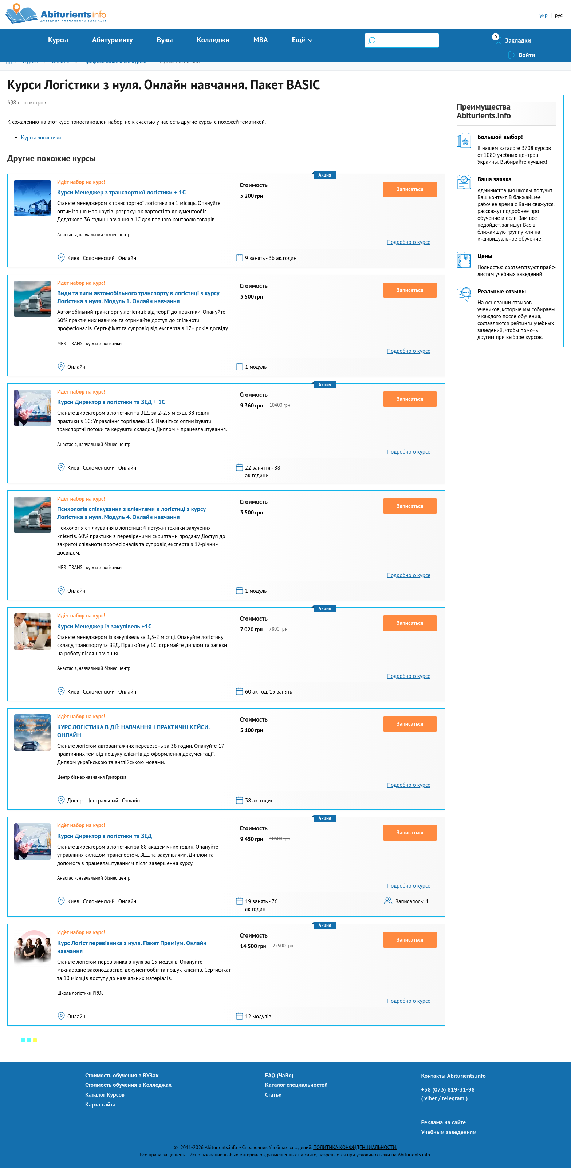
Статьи (273, 1094)
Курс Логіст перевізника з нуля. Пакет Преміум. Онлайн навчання (131, 947)
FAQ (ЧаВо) (279, 1075)
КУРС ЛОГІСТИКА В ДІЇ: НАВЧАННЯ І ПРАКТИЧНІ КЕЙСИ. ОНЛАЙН (133, 731)
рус (559, 15)
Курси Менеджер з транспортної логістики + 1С (121, 192)
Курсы (58, 39)
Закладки (479, 40)
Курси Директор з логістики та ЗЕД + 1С (111, 402)
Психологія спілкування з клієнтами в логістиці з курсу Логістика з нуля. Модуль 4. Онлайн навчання (131, 513)
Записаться (410, 189)
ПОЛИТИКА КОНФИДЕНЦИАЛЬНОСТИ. (355, 1147)
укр (544, 15)
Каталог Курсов (105, 1094)
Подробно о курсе (408, 241)
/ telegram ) (453, 1098)
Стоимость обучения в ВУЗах (122, 1075)
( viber (429, 1098)
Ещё (298, 39)
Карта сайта (100, 1104)
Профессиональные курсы (114, 61)
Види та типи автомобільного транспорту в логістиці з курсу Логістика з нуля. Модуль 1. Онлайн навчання (138, 297)
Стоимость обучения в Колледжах (128, 1084)
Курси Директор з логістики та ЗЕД (104, 836)
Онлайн (60, 61)
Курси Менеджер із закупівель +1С (104, 626)
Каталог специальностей (296, 1084)
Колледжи (213, 39)
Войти (527, 40)
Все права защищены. (163, 1154)
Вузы (165, 39)
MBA (260, 39)
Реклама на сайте (443, 1122)
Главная (10, 61)
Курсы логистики (180, 61)
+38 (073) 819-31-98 (447, 1089)
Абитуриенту (112, 39)
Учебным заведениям (448, 1132)
